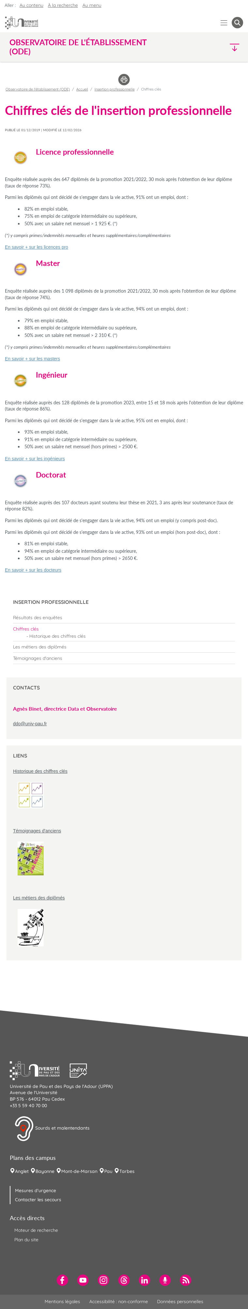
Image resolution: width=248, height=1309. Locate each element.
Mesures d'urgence (35, 1190)
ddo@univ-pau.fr (30, 723)
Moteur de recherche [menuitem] (36, 1230)
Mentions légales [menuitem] (62, 1301)
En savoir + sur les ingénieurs (35, 458)
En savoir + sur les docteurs (33, 570)
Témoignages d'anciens (37, 830)
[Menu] (224, 22)
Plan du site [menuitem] (26, 1240)
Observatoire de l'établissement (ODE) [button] (77, 47)
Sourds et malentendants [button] (52, 1129)
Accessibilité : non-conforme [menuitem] (118, 1301)
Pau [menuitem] (108, 1171)
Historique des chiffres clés (40, 771)
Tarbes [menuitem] (127, 1171)
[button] (214, 47)
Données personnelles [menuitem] (180, 1301)
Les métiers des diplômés (39, 897)
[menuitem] (124, 617)
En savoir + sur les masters (32, 358)
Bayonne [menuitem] (45, 1171)
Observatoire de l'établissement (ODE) (38, 89)
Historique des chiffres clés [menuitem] (57, 636)
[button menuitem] (237, 22)
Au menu (91, 5)
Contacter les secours (38, 1200)
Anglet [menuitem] (22, 1171)
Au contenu (31, 5)
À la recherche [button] (63, 5)
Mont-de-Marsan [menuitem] (79, 1171)
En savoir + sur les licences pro (36, 247)
